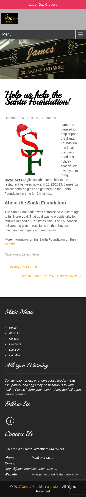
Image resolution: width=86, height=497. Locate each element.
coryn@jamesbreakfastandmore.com (31, 469)
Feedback (15, 344)
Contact (14, 338)
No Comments (45, 118)
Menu (6, 34)
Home (13, 327)
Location (14, 349)
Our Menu (15, 355)
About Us (14, 333)
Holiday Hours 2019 (21, 267)
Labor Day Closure (43, 4)
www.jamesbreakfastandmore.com (55, 474)
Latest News (30, 254)
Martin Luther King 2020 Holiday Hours (51, 276)
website (10, 244)
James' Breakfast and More (41, 487)
